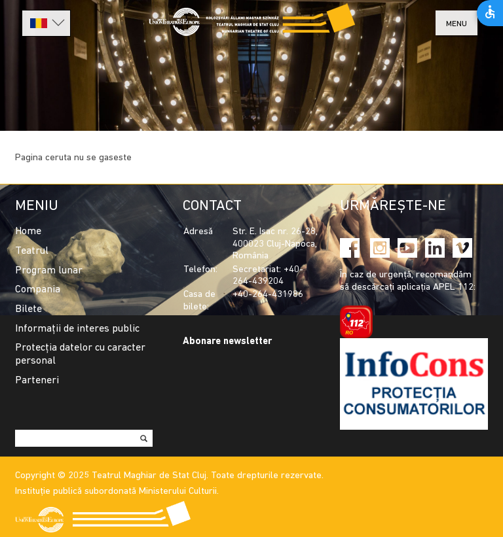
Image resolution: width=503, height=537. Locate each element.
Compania (37, 290)
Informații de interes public (77, 329)
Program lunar (49, 271)
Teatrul (31, 251)
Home (28, 231)
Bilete (28, 309)
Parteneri (37, 380)
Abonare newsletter (227, 342)
